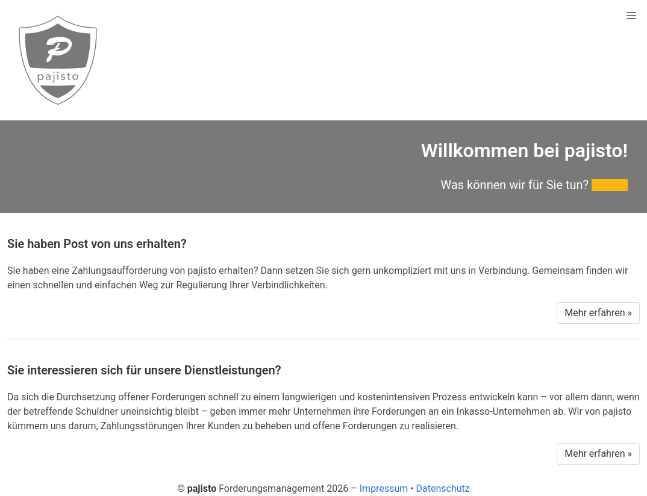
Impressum (384, 488)
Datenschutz (443, 488)
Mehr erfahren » (598, 312)
